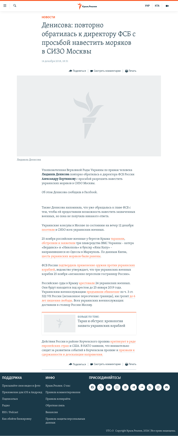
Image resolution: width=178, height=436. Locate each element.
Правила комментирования (63, 392)
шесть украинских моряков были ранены (71, 256)
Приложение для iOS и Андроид (22, 392)
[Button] (77, 71)
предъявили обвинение (103, 292)
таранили (117, 239)
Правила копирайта (58, 399)
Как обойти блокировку (16, 419)
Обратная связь (55, 405)
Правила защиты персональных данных (65, 421)
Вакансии (52, 412)
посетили (48, 230)
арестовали (87, 283)
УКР (147, 6)
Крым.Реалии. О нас (58, 386)
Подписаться (10, 399)
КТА (157, 6)
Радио (6, 405)
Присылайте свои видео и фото (21, 386)
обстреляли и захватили (58, 243)
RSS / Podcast (10, 412)
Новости (48, 17)
